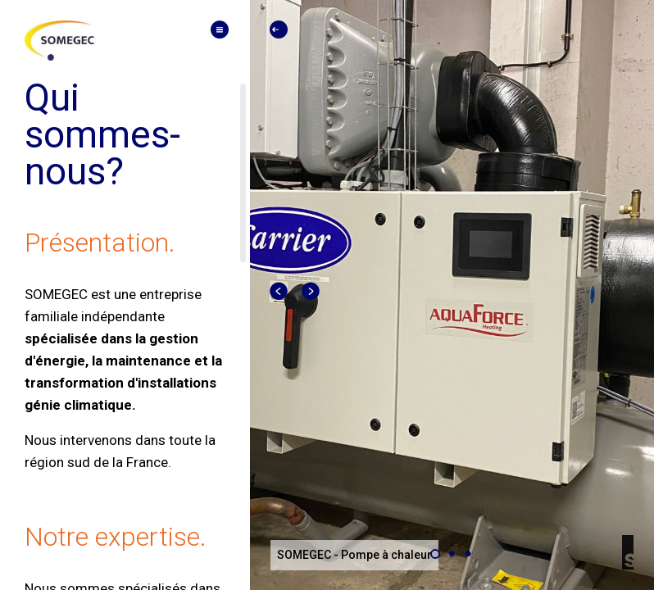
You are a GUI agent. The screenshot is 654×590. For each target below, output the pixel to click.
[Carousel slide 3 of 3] (468, 554)
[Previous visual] (279, 292)
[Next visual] (311, 292)
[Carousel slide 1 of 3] (435, 554)
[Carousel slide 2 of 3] (451, 554)
